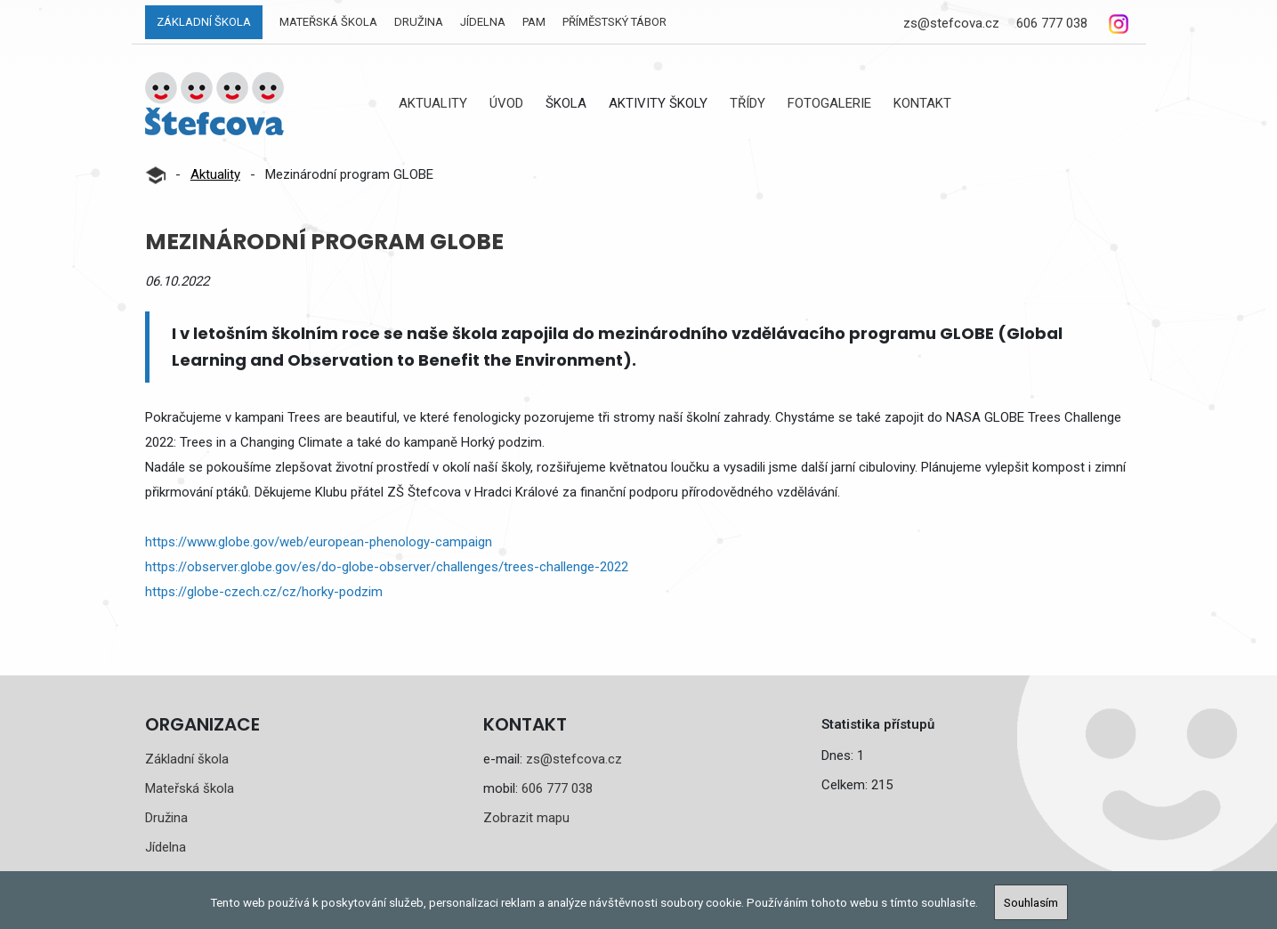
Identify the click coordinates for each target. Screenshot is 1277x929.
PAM (534, 21)
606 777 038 (1051, 23)
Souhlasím (1031, 902)
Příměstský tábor (614, 21)
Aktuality (433, 103)
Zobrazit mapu (526, 818)
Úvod (506, 103)
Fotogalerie (829, 103)
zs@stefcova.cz (951, 23)
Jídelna (482, 21)
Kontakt (922, 103)
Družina (418, 21)
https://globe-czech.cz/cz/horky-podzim (264, 592)
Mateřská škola (328, 21)
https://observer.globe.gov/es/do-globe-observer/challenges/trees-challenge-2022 (386, 567)
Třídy (747, 103)
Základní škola (204, 21)
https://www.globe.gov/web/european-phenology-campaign (318, 542)
